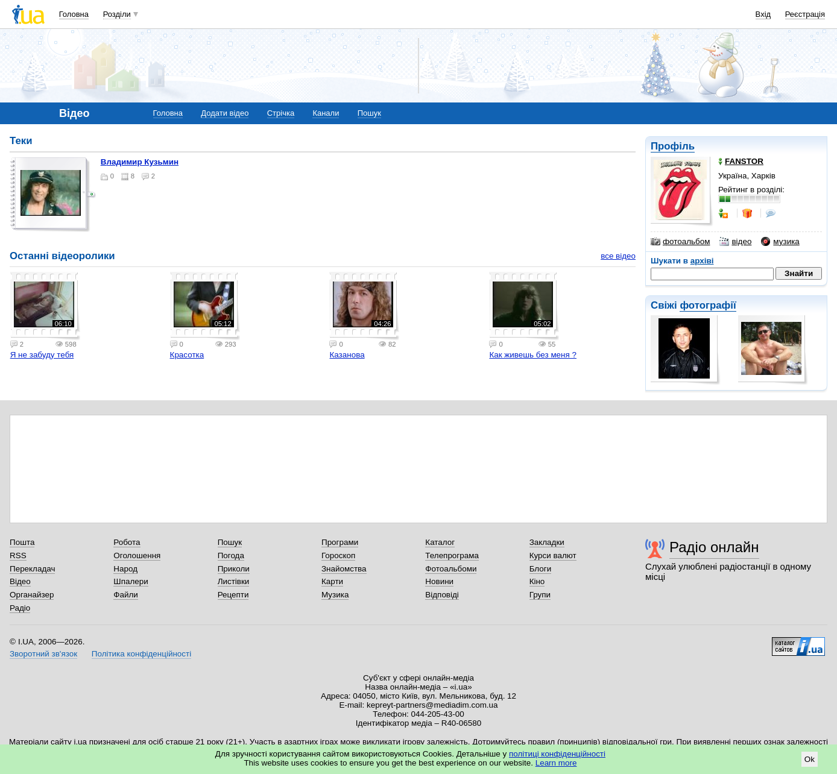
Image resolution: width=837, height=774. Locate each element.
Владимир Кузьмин (139, 161)
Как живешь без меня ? (532, 354)
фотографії (708, 305)
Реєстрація (805, 14)
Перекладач (32, 568)
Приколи (234, 568)
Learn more (556, 762)
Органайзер (32, 594)
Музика (335, 594)
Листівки (234, 581)
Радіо (20, 607)
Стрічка (280, 113)
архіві (702, 260)
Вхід (763, 14)
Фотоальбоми (450, 568)
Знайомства (344, 568)
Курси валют (552, 555)
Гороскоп (338, 555)
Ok (809, 759)
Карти (332, 581)
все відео (618, 255)
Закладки (546, 542)
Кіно (537, 581)
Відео (20, 581)
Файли (125, 594)
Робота (126, 542)
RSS (18, 555)
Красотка (187, 354)
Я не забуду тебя (42, 354)
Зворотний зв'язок (43, 653)
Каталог (440, 542)
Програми (339, 542)
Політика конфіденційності (141, 653)
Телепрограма (452, 555)
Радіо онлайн (714, 547)
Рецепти (233, 594)
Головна (74, 14)
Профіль (673, 146)
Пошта (22, 542)
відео (735, 242)
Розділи (117, 14)
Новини (439, 581)
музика (780, 242)
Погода (231, 555)
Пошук (369, 113)
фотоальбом (680, 242)
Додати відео (224, 113)
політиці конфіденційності (557, 753)
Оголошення (136, 555)
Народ (125, 568)
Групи (540, 594)
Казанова (346, 354)
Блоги (540, 568)
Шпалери (130, 581)
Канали (325, 113)
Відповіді (442, 594)
